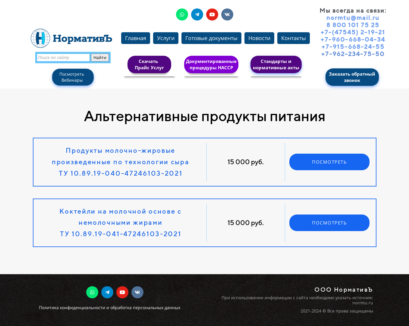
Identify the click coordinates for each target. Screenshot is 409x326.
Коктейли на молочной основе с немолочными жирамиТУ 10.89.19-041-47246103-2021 (120, 222)
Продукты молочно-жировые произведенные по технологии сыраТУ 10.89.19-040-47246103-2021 (121, 161)
